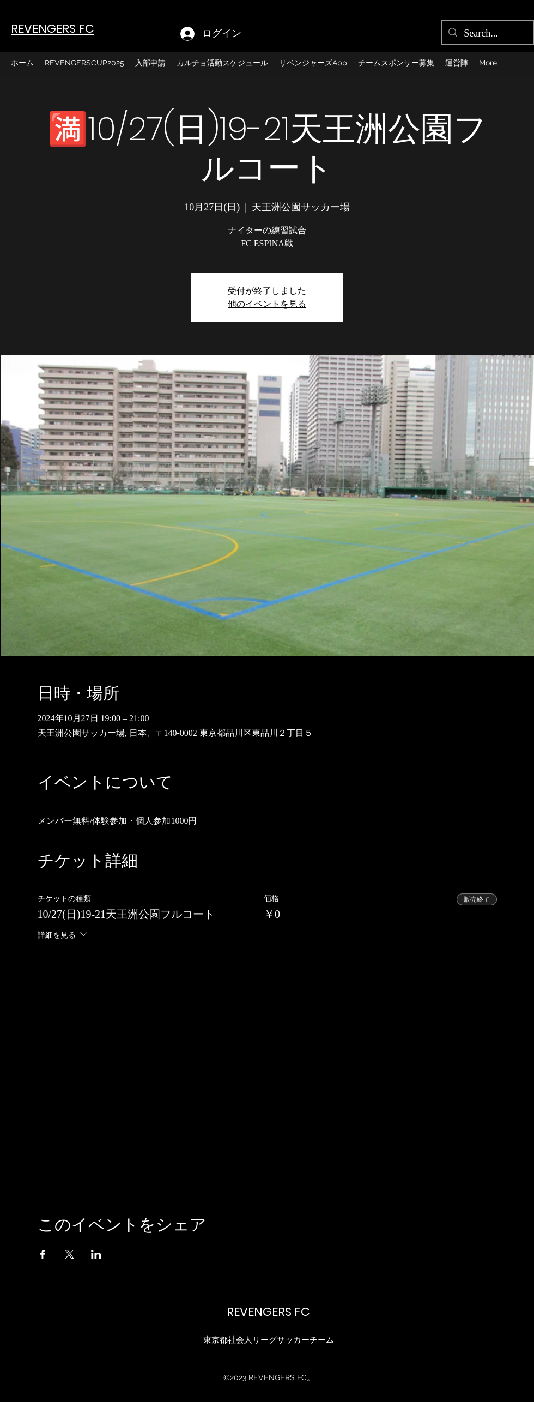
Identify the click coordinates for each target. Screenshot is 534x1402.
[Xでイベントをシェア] (69, 1254)
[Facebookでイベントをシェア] (43, 1254)
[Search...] (487, 34)
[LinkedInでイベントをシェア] (96, 1254)
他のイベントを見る (267, 304)
